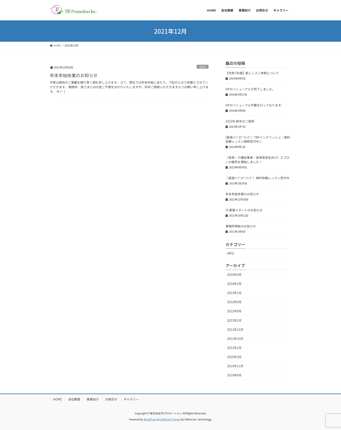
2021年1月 (234, 348)
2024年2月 (234, 283)
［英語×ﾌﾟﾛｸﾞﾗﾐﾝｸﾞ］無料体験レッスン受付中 (257, 178)
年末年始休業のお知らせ (74, 75)
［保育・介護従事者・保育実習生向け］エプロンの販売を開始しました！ (257, 159)
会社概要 (74, 399)
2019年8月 (234, 375)
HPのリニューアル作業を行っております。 (255, 105)
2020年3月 (234, 357)
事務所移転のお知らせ (241, 226)
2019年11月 (235, 366)
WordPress (150, 419)
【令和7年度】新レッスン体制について (252, 73)
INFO (202, 67)
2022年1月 (234, 320)
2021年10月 (235, 338)
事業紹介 (93, 399)
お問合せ (111, 399)
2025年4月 (234, 274)
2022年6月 (234, 311)
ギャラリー (131, 399)
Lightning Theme (170, 419)
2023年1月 (234, 293)
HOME (57, 399)
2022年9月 (234, 302)
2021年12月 (235, 329)
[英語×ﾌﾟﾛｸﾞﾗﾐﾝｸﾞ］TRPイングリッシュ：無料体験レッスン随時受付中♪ (258, 139)
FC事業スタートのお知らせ (244, 210)
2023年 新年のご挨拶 (240, 121)
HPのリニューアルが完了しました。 (250, 89)
